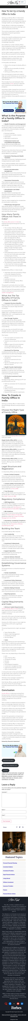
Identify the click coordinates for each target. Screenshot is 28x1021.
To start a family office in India (10, 608)
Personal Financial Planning (10, 863)
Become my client (8, 760)
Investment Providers (8, 870)
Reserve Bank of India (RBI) (14, 514)
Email (3, 815)
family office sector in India (11, 222)
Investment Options (8, 867)
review (12, 83)
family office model (17, 435)
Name (3, 809)
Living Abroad (6, 878)
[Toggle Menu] (26, 6)
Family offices (5, 693)
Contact (5, 770)
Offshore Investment (8, 882)
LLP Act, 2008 (14, 488)
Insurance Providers (8, 886)
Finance (5, 890)
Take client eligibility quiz (10, 765)
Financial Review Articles (9, 893)
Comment (4, 792)
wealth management (7, 292)
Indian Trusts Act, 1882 (10, 496)
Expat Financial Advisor (9, 874)
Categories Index (14, 1019)
